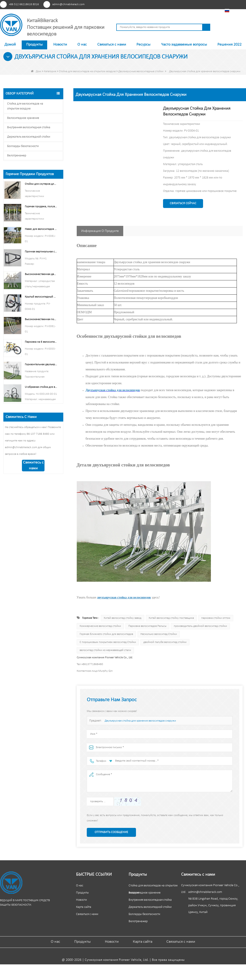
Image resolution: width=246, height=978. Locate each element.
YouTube (189, 4)
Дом (36, 71)
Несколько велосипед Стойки (158, 634)
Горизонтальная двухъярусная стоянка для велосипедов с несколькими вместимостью (41, 364)
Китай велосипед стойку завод (122, 618)
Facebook (181, 4)
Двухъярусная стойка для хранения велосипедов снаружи (140, 720)
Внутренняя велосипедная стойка (28, 127)
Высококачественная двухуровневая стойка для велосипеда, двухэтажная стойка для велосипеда (41, 274)
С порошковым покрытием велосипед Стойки (108, 642)
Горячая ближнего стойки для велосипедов (106, 634)
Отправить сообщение (111, 832)
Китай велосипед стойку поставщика (171, 618)
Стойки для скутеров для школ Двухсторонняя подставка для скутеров (41, 184)
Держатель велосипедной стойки (28, 137)
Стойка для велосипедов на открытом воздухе (87, 71)
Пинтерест (173, 4)
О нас (82, 44)
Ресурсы (143, 44)
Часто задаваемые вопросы (184, 44)
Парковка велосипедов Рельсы (147, 626)
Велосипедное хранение (23, 118)
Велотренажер (16, 155)
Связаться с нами (111, 44)
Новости (60, 44)
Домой (10, 44)
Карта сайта (83, 907)
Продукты (34, 44)
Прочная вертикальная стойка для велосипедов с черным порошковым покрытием (41, 251)
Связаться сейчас (183, 203)
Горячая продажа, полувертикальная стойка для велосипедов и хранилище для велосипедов (41, 206)
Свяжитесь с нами (33, 465)
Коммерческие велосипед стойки (100, 626)
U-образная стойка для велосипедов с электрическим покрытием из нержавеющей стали (41, 387)
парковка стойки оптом (215, 618)
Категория (50, 71)
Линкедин (198, 4)
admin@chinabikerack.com (68, 4)
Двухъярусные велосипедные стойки (140, 71)
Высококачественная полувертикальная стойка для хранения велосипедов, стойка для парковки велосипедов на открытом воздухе (41, 319)
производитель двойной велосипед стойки (200, 626)
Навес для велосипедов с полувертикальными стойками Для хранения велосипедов (41, 229)
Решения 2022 (229, 44)
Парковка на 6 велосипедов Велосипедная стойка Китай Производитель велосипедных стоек (41, 341)
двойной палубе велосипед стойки (165, 642)
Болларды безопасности (23, 146)
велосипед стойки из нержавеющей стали (105, 650)
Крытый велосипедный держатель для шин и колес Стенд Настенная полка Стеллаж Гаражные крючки (41, 296)
